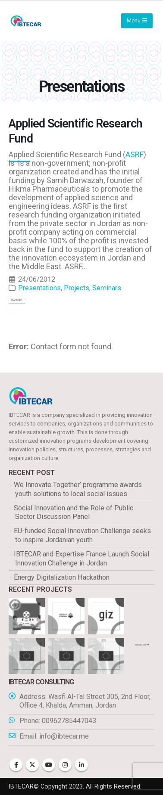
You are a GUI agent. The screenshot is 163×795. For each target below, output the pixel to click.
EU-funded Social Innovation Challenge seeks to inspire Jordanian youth (82, 535)
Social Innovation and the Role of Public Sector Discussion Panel (73, 512)
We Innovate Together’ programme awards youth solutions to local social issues (78, 489)
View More (142, 644)
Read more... (17, 300)
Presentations (39, 288)
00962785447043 (69, 721)
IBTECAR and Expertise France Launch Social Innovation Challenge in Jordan (81, 558)
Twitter (32, 764)
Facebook (15, 764)
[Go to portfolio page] (27, 616)
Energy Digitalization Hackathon (62, 577)
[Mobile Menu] (137, 20)
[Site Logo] (26, 21)
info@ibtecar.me (64, 736)
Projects (76, 288)
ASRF (134, 154)
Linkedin (81, 764)
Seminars (106, 288)
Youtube (48, 764)
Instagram (65, 764)
